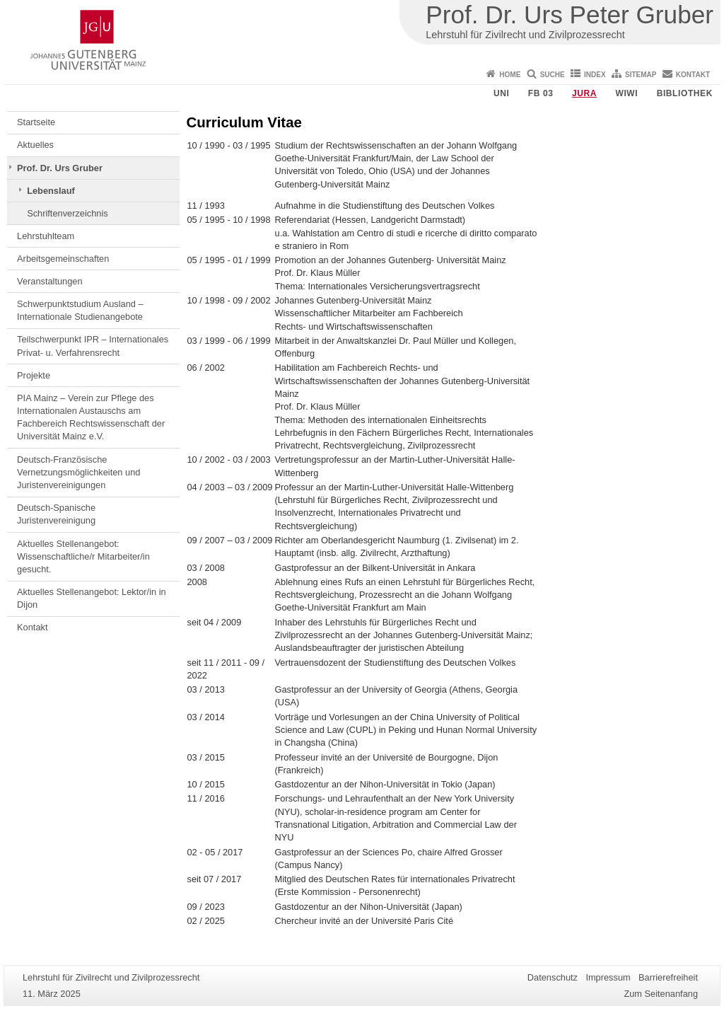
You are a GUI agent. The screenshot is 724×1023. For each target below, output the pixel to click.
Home (509, 75)
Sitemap (640, 75)
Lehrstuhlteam (45, 236)
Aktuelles (35, 144)
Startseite (36, 122)
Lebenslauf (51, 190)
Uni (501, 93)
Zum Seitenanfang (661, 993)
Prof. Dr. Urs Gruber (60, 168)
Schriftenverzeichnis (67, 213)
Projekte (33, 375)
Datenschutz (552, 977)
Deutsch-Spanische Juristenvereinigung (56, 514)
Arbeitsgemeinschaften (63, 258)
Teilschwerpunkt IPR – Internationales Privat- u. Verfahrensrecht (92, 345)
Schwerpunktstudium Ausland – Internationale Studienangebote (80, 310)
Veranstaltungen (50, 281)
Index (595, 75)
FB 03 (541, 93)
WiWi (626, 93)
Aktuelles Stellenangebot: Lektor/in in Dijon (91, 598)
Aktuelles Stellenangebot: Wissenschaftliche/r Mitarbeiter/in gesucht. (83, 556)
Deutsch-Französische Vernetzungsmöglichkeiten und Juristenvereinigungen (78, 472)
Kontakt (693, 75)
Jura (584, 93)
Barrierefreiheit (668, 977)
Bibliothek (685, 93)
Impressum (607, 977)
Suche (552, 75)
